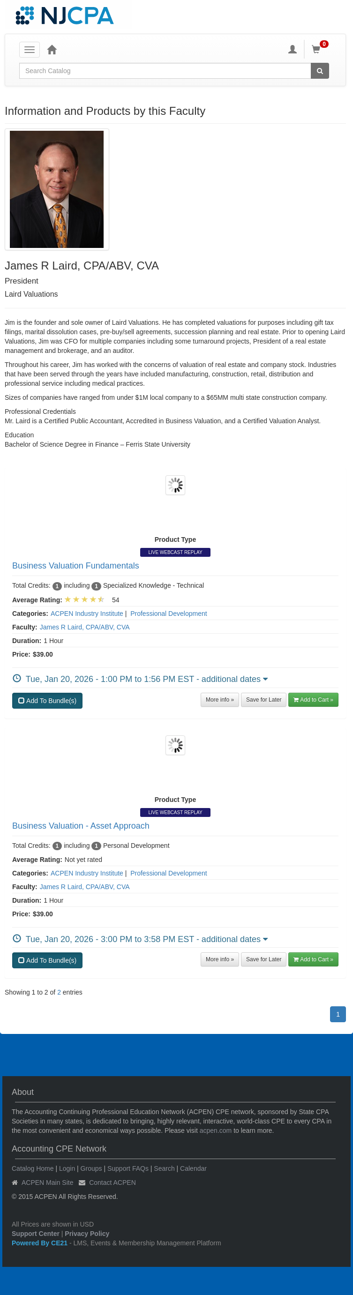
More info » (220, 699)
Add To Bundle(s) (47, 700)
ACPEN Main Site (47, 1182)
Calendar (193, 1168)
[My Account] (292, 49)
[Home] (51, 49)
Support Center (36, 1233)
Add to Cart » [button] (313, 699)
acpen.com (216, 1130)
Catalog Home (33, 1168)
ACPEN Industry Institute (87, 613)
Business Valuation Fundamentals (75, 565)
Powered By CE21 (40, 1243)
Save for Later (263, 699)
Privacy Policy (87, 1233)
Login (67, 1168)
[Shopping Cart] (321, 49)
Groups (91, 1168)
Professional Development (168, 613)
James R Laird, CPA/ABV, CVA (85, 627)
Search (164, 1168)
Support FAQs (128, 1168)
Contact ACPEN (112, 1182)
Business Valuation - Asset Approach (81, 826)
